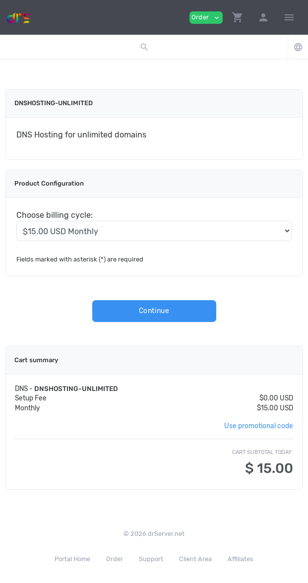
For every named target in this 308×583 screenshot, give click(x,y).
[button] (238, 17)
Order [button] (206, 17)
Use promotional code (258, 426)
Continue (154, 311)
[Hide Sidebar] (289, 17)
